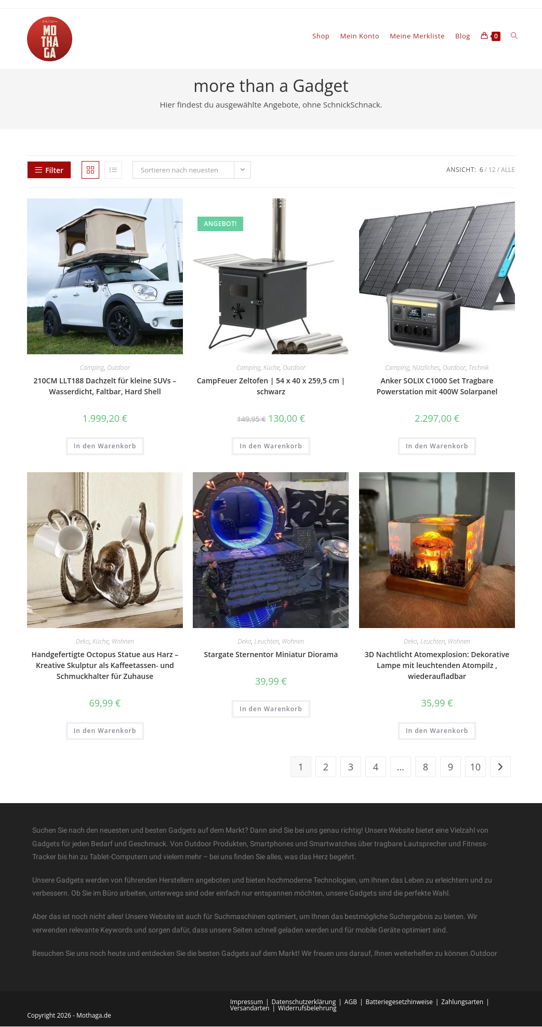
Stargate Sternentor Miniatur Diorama (271, 655)
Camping (92, 368)
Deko (82, 641)
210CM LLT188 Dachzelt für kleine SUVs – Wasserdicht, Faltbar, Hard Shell (105, 387)
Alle (508, 170)
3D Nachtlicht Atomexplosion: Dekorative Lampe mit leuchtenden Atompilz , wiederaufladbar (437, 666)
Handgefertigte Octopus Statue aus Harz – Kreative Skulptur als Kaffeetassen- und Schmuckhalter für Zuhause (105, 666)
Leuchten (266, 641)
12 (492, 170)
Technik (479, 368)
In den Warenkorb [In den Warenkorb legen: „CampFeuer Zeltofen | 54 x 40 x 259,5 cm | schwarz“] (271, 447)
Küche (271, 368)
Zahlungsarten (462, 1002)
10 (475, 768)
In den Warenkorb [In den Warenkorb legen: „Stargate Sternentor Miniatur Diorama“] (271, 709)
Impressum (246, 1002)
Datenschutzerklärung (304, 1002)
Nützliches (426, 368)
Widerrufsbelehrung (307, 1008)
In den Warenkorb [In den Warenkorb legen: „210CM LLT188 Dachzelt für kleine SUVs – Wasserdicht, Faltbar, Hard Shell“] (105, 447)
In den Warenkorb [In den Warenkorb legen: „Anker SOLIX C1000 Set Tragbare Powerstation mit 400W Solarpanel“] (437, 447)
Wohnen (123, 641)
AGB (351, 1002)
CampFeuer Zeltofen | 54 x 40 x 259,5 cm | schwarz (271, 387)
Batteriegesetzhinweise (398, 1002)
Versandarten (250, 1008)
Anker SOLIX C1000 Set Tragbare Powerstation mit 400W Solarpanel (436, 387)
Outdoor (118, 368)
